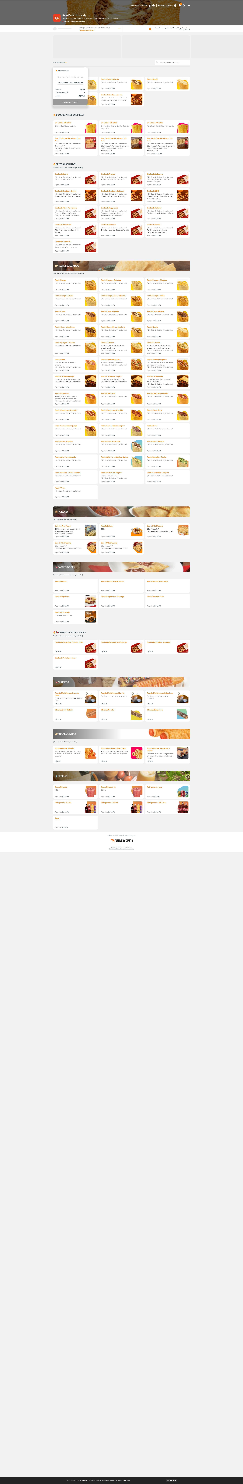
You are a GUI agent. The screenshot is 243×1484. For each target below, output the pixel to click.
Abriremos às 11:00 (78, 21)
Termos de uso (127, 847)
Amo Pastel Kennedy (74, 15)
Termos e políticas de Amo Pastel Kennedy (121, 849)
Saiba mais (126, 1480)
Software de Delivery (115, 836)
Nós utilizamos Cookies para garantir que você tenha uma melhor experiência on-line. (98, 1480)
